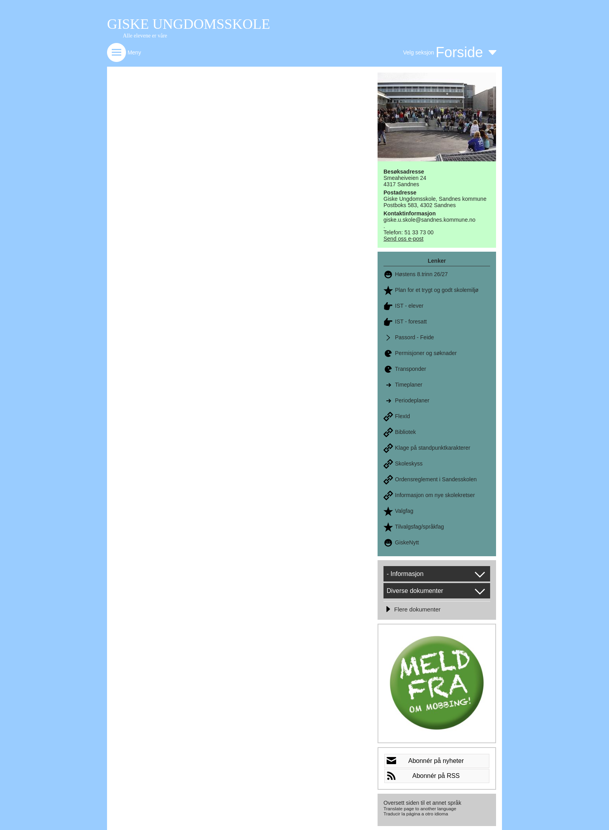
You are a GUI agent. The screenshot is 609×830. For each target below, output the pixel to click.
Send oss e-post (403, 239)
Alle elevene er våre (145, 36)
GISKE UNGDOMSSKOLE (188, 24)
